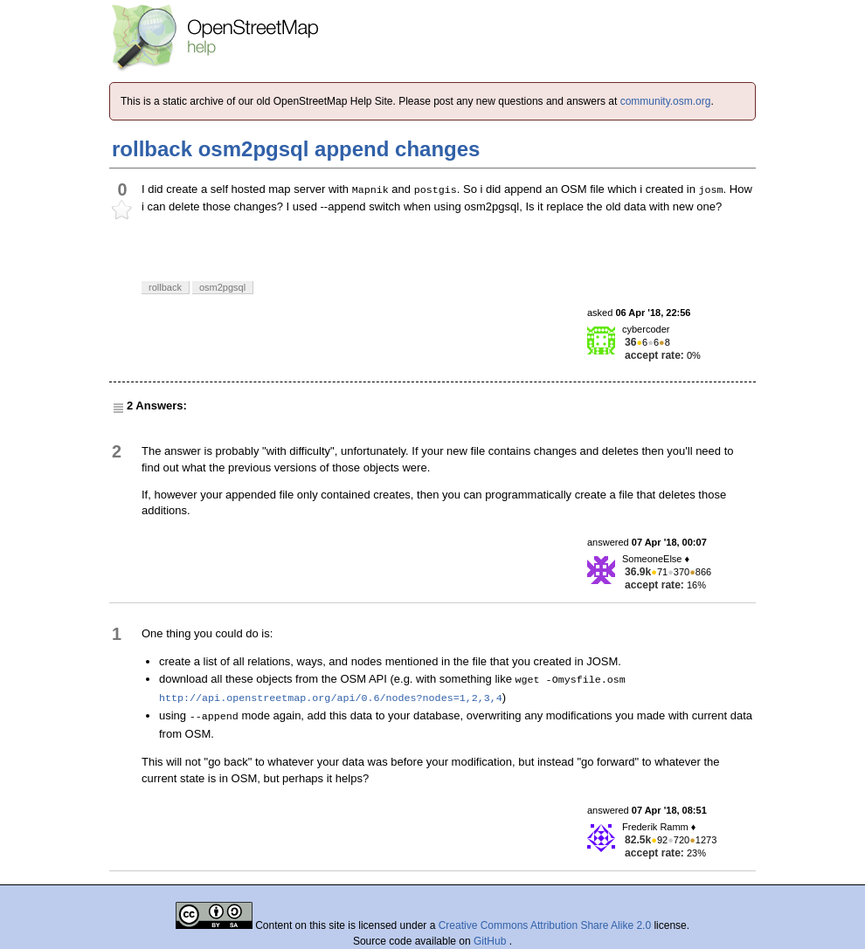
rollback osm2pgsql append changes (296, 149)
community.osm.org (665, 101)
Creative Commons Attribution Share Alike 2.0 (545, 925)
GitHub (491, 941)
